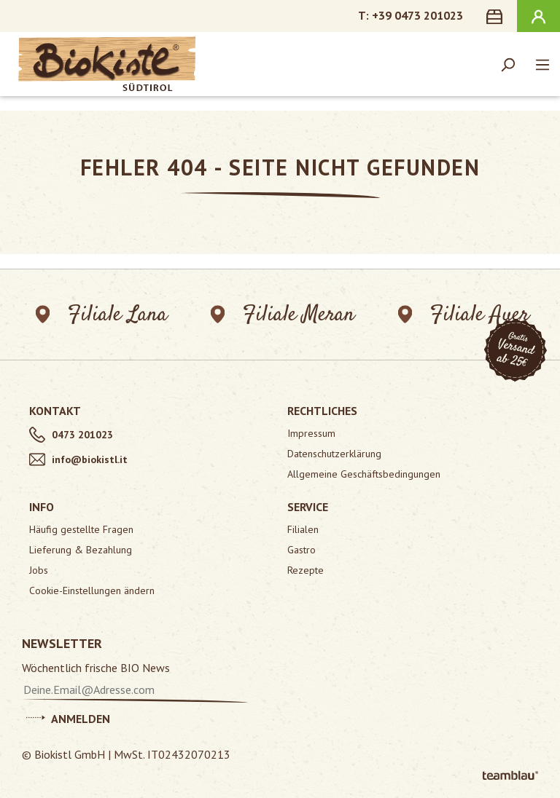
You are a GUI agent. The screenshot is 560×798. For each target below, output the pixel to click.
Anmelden (68, 716)
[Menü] (542, 64)
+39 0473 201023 (417, 15)
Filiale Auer (464, 314)
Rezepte (305, 570)
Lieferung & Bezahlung (80, 549)
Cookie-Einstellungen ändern (92, 590)
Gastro (301, 549)
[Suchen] (507, 64)
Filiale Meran (283, 314)
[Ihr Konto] (538, 16)
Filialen (303, 529)
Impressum (311, 433)
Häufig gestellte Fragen (81, 529)
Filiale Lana (101, 314)
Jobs (38, 570)
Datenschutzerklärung (334, 453)
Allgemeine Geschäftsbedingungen (363, 474)
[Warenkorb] (497, 16)
